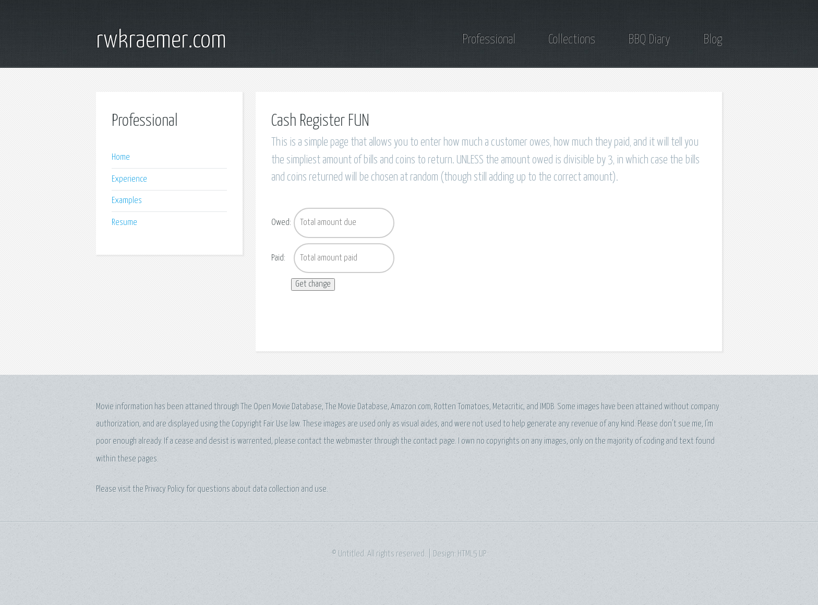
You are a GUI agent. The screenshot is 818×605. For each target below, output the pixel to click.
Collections (571, 39)
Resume (124, 222)
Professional (488, 39)
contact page (434, 441)
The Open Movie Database (281, 406)
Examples (127, 200)
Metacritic (507, 406)
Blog (712, 39)
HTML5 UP (472, 554)
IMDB (547, 406)
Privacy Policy (165, 489)
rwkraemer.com (161, 41)
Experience (129, 179)
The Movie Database (356, 406)
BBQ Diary (649, 39)
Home (121, 157)
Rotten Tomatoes (461, 406)
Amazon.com (411, 406)
